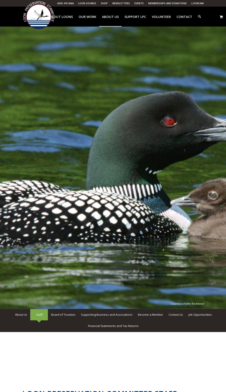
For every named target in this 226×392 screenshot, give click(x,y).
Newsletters (121, 3)
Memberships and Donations (167, 3)
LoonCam (197, 3)
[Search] (199, 16)
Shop (104, 3)
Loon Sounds (87, 3)
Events (139, 3)
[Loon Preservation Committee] (38, 16)
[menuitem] (87, 3)
